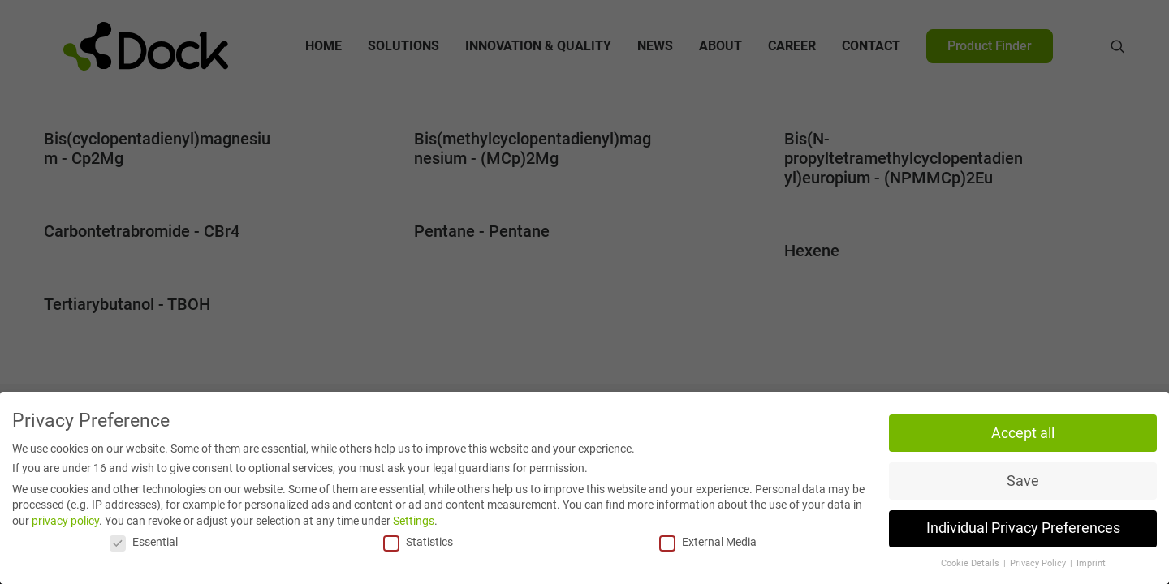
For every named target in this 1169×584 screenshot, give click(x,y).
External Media (708, 541)
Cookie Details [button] (971, 563)
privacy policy (65, 520)
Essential (144, 541)
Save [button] (1023, 481)
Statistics (418, 541)
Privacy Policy (1039, 563)
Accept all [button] (1023, 433)
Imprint (1091, 563)
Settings (413, 520)
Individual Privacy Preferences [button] (1023, 529)
